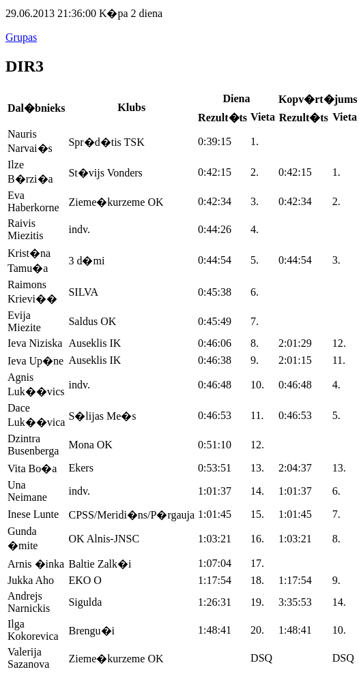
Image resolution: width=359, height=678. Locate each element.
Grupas (21, 37)
